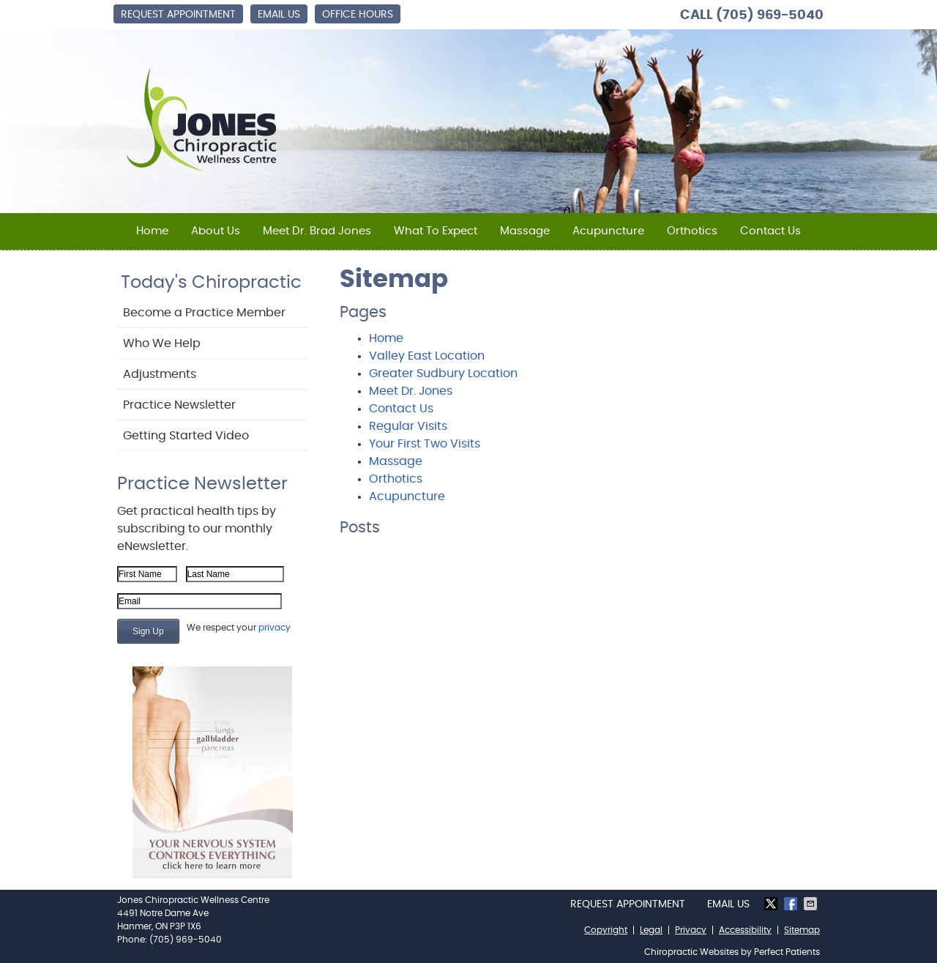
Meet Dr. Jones (410, 391)
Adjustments (159, 374)
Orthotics (692, 231)
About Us (215, 231)
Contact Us (770, 231)
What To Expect (435, 231)
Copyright (605, 930)
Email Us (279, 15)
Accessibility (745, 930)
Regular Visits (408, 426)
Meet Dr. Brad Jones (317, 231)
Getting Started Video (186, 436)
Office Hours (357, 15)
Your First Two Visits (424, 444)
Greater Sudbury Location (443, 373)
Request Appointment (178, 15)
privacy (274, 627)
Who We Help (162, 343)
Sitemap (802, 930)
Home (152, 231)
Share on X (772, 903)
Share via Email (812, 903)
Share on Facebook (792, 903)
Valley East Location (427, 356)
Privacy (690, 930)
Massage (525, 231)
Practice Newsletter (179, 405)
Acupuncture (608, 231)
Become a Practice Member (204, 313)
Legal (651, 930)
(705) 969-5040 (770, 15)
